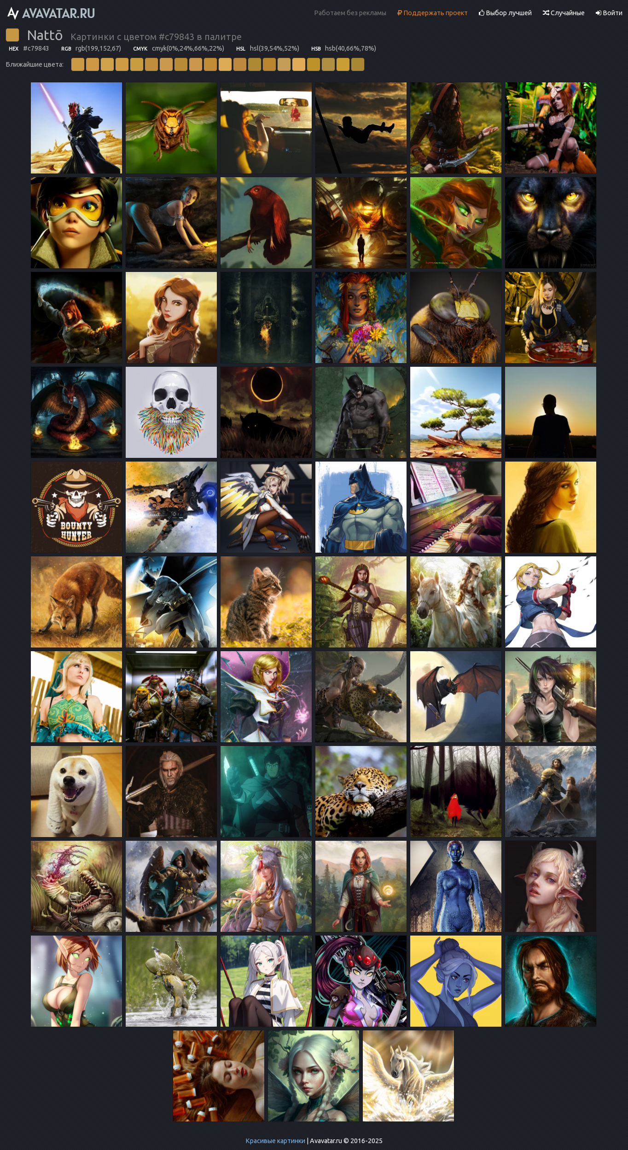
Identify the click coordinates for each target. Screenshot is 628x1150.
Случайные (564, 13)
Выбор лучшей (505, 13)
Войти (609, 13)
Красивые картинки (275, 1140)
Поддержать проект (432, 13)
